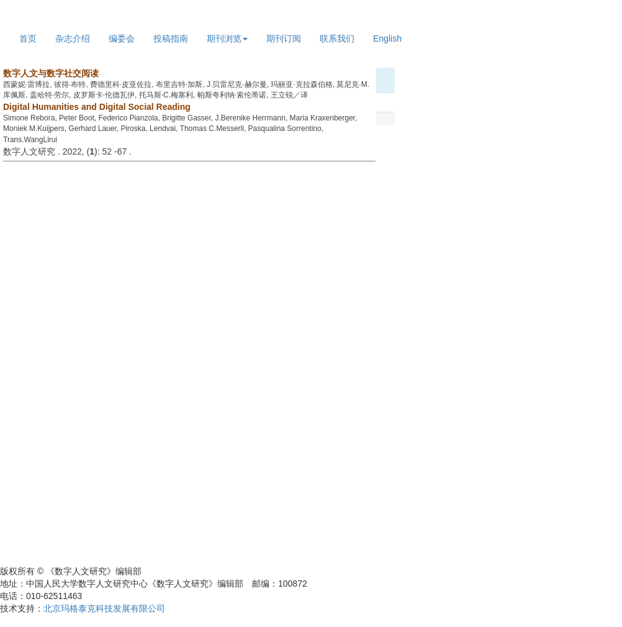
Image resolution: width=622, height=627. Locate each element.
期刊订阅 (283, 38)
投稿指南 (170, 38)
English (387, 38)
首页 (28, 38)
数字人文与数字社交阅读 (51, 73)
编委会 (122, 38)
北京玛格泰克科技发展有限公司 (104, 608)
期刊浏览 (227, 38)
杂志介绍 (72, 38)
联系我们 (337, 38)
